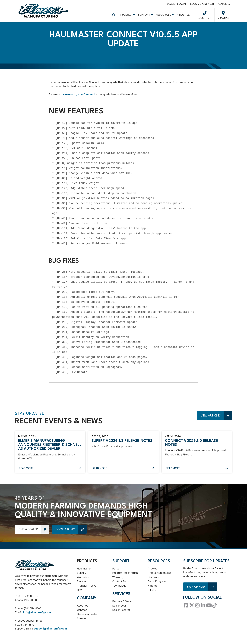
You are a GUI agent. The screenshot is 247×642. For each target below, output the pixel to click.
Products (87, 562)
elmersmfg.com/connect (79, 95)
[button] (114, 16)
